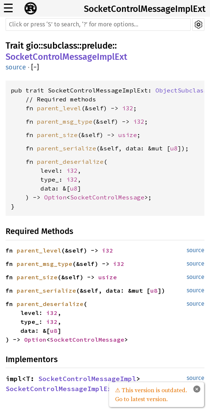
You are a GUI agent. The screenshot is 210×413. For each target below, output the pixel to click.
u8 (174, 148)
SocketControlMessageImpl (87, 378)
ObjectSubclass (181, 90)
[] (35, 67)
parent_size (57, 135)
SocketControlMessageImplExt (145, 9)
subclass (60, 45)
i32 (127, 108)
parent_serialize (66, 148)
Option (55, 197)
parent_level (59, 108)
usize (127, 135)
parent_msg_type (64, 121)
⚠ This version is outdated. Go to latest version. (151, 394)
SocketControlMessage (107, 197)
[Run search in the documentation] (98, 24)
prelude (97, 45)
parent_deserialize (70, 161)
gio (32, 45)
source (16, 67)
